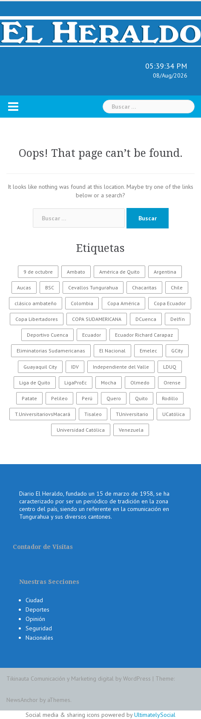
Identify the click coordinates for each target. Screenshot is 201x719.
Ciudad (34, 600)
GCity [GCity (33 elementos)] (177, 350)
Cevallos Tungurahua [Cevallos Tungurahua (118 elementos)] (93, 287)
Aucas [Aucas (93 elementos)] (24, 287)
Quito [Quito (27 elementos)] (141, 398)
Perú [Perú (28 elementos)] (87, 398)
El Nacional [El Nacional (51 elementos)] (112, 350)
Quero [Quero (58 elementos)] (113, 398)
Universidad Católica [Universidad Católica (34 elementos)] (81, 430)
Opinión (35, 619)
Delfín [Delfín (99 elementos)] (177, 319)
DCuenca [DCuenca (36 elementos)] (145, 319)
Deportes (37, 609)
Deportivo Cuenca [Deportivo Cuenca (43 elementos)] (47, 335)
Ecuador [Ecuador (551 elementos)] (91, 335)
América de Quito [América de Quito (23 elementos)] (119, 272)
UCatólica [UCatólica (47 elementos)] (173, 414)
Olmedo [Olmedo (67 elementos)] (139, 382)
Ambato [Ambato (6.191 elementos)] (76, 272)
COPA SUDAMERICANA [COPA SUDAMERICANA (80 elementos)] (96, 319)
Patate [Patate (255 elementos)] (29, 398)
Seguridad (39, 628)
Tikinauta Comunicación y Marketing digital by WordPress (78, 678)
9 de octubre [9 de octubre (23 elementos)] (38, 272)
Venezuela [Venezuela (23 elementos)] (131, 430)
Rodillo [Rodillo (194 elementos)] (170, 398)
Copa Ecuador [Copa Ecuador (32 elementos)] (170, 303)
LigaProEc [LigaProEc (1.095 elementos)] (75, 382)
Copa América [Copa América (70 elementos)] (123, 303)
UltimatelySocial (154, 715)
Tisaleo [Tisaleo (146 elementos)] (93, 414)
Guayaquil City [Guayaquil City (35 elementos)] (40, 367)
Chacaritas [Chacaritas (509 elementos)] (144, 287)
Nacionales (39, 637)
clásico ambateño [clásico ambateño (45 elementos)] (35, 303)
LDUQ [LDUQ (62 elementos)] (169, 367)
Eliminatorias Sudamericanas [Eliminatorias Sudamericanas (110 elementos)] (51, 350)
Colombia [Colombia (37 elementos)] (82, 303)
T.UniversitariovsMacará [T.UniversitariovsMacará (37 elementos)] (42, 414)
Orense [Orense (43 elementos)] (172, 382)
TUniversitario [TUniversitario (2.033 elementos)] (132, 414)
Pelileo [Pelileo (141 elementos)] (59, 398)
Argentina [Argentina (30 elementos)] (165, 272)
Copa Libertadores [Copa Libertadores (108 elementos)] (36, 319)
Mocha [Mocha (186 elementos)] (108, 382)
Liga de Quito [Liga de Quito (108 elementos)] (34, 382)
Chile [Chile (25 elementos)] (177, 287)
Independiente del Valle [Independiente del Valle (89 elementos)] (121, 367)
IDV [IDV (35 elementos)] (75, 367)
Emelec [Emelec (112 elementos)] (148, 350)
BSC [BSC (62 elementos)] (49, 287)
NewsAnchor (22, 700)
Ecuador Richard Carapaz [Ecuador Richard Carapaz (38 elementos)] (144, 335)
